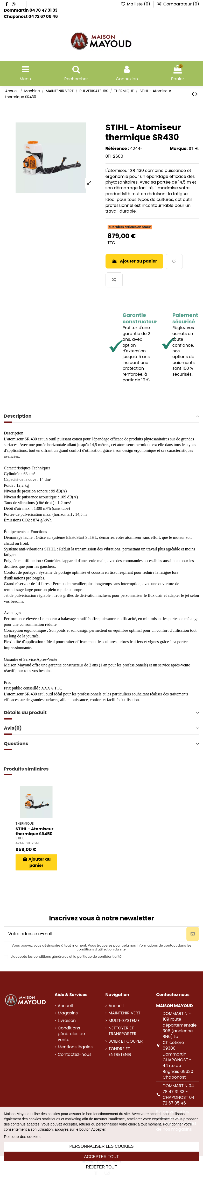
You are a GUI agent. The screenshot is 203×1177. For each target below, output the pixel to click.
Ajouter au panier (134, 261)
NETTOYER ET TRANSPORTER (123, 1031)
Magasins (68, 1013)
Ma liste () (136, 4)
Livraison (67, 1020)
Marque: (178, 148)
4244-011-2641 (27, 843)
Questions (101, 743)
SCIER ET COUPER (126, 1041)
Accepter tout (101, 1156)
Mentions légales (75, 1047)
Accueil (65, 1006)
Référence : (117, 148)
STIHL (194, 148)
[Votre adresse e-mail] (95, 934)
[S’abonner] (192, 934)
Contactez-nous (75, 1054)
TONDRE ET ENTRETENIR (120, 1051)
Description (101, 416)
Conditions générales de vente (71, 1034)
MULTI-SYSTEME (124, 1020)
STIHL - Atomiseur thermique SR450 (34, 831)
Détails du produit (101, 712)
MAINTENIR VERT (125, 1013)
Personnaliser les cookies (101, 1146)
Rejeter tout (101, 1167)
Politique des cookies (22, 1136)
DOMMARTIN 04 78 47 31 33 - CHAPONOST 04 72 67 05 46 (178, 1094)
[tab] (101, 416)
